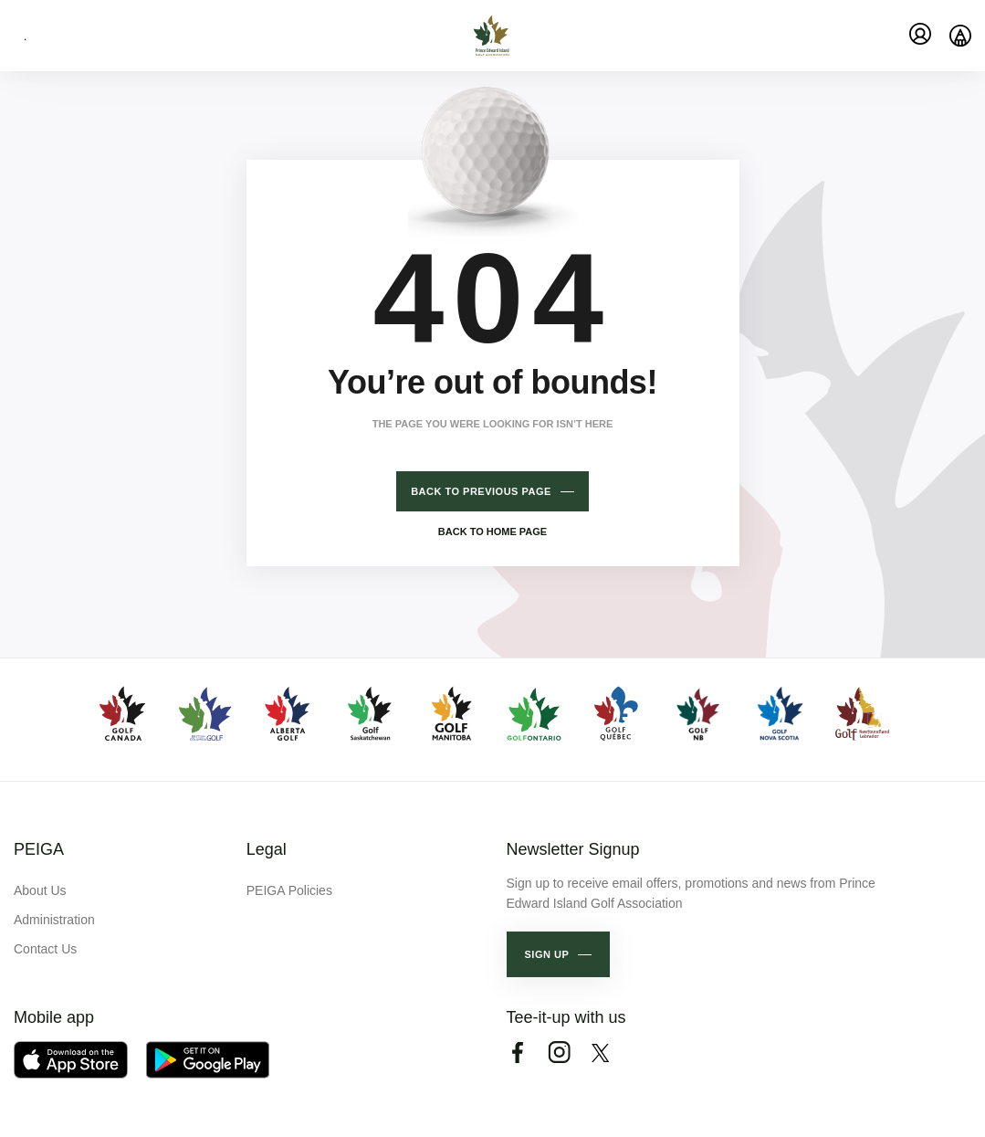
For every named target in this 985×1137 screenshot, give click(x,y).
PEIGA (39, 849)
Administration (54, 919)
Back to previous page (481, 491)
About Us (40, 890)
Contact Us (45, 949)
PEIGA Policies (289, 890)
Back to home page (492, 531)
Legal (266, 849)
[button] (559, 954)
